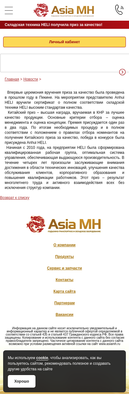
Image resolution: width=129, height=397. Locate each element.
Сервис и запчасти (64, 268)
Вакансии (64, 314)
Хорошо (21, 381)
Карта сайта (64, 291)
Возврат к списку (15, 198)
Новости (30, 79)
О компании (64, 245)
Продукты (64, 256)
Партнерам (64, 303)
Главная (12, 79)
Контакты (64, 280)
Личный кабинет (64, 42)
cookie (42, 358)
